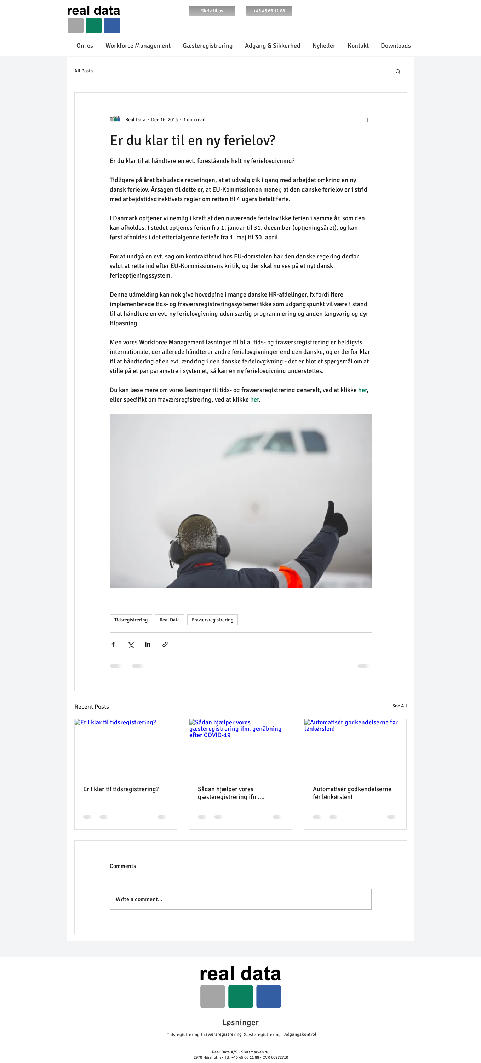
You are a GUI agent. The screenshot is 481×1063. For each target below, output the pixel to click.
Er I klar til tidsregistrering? (121, 789)
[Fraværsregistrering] (221, 1034)
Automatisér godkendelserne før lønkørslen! (352, 793)
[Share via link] (165, 644)
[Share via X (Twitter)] (130, 644)
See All (399, 706)
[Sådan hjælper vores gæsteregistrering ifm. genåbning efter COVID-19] (240, 747)
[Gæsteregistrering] (262, 1035)
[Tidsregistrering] (183, 1035)
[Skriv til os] (212, 11)
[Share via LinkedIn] (147, 644)
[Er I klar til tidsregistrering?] (126, 747)
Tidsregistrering (131, 620)
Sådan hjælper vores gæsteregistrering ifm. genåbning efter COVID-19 (234, 793)
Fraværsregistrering (212, 620)
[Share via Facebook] (113, 644)
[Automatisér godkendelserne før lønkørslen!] (355, 747)
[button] (398, 71)
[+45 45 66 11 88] (269, 11)
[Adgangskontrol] (300, 1034)
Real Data (170, 620)
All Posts (83, 71)
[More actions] (367, 119)
